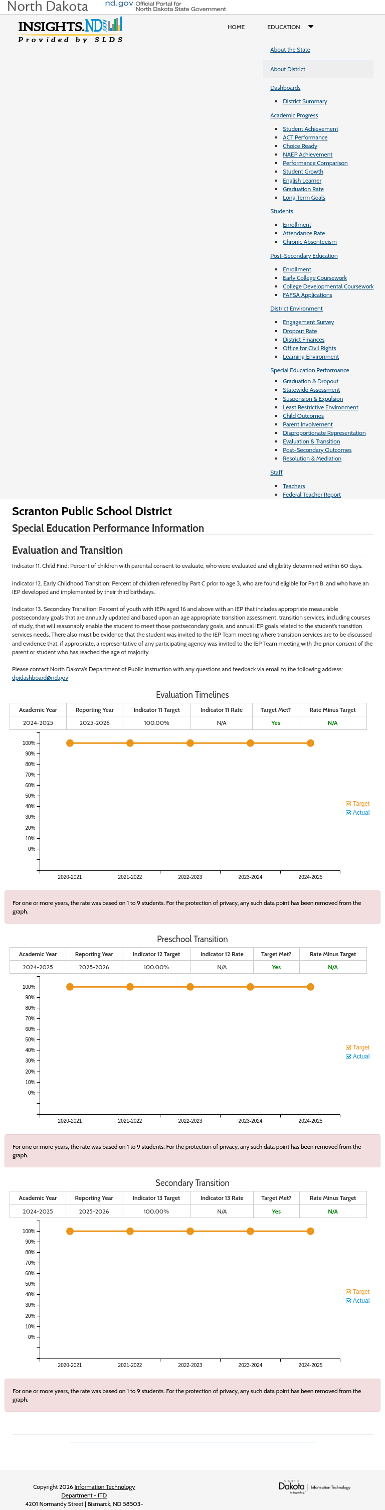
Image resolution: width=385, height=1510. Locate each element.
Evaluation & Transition (311, 441)
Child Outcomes (303, 415)
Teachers (294, 486)
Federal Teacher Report (312, 494)
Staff (276, 472)
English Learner (302, 180)
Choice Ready (300, 145)
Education (292, 27)
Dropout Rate (300, 331)
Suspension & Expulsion (313, 398)
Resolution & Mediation (312, 458)
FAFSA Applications (307, 294)
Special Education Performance (309, 370)
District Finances (303, 339)
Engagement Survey (308, 322)
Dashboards (285, 87)
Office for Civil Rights (309, 348)
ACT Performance (305, 137)
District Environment (296, 308)
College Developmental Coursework (328, 286)
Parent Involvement (308, 424)
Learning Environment (311, 356)
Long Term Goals (304, 197)
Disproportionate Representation (324, 432)
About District (287, 69)
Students (281, 211)
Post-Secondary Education (303, 255)
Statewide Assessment (311, 389)
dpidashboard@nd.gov (40, 677)
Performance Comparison (315, 163)
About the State (290, 49)
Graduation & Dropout (310, 381)
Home (236, 27)
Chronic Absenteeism (310, 241)
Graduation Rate (303, 189)
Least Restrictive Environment (320, 407)
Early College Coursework (315, 277)
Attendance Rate (304, 233)
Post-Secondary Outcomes (317, 450)
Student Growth (303, 171)
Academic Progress (294, 115)
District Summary (305, 101)
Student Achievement (310, 128)
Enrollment (297, 224)
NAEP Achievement (307, 154)
